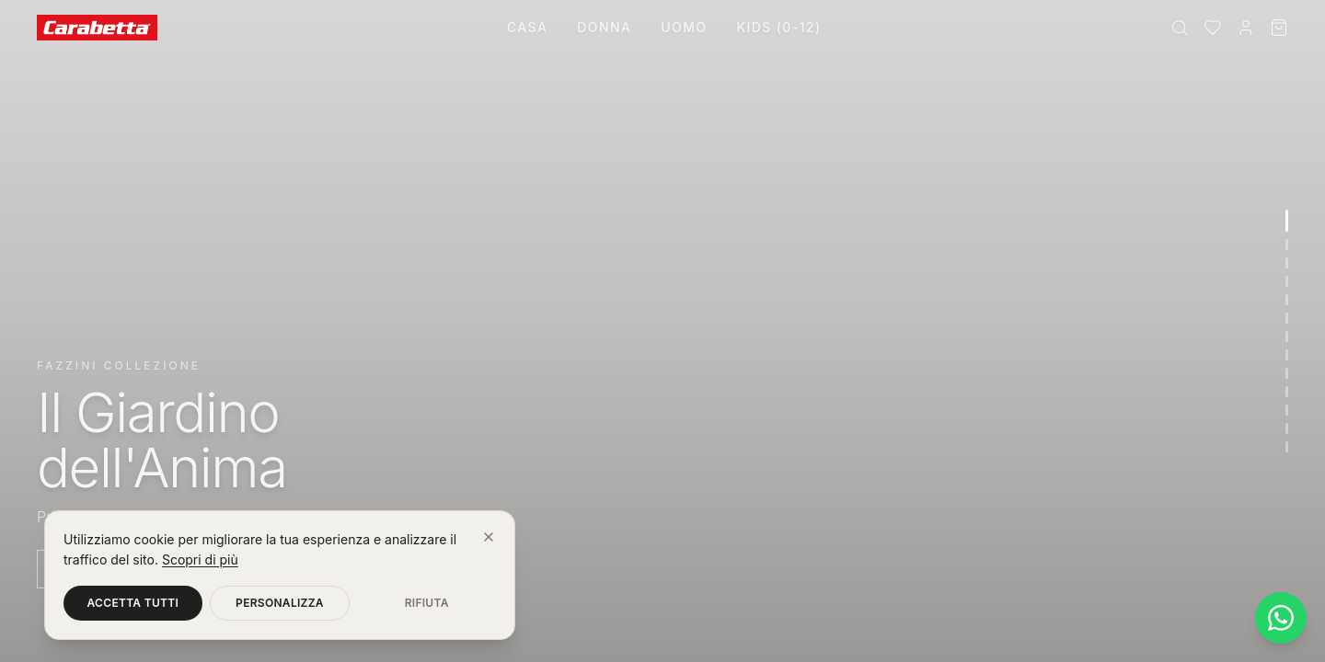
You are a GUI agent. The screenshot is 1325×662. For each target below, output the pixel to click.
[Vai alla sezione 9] (1286, 373)
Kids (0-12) (778, 27)
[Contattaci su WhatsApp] (1281, 618)
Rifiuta (427, 603)
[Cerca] (1179, 27)
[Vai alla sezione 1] (1286, 221)
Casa (527, 27)
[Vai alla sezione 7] (1286, 336)
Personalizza (280, 603)
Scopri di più (200, 559)
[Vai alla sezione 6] (1286, 318)
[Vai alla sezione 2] (1286, 244)
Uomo (684, 27)
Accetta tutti (133, 603)
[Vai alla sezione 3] (1286, 262)
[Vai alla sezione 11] (1286, 410)
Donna (604, 27)
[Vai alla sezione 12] (1286, 428)
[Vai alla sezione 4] (1286, 281)
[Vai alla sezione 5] (1286, 299)
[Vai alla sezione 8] (1286, 354)
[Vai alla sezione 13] (1286, 446)
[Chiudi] (488, 537)
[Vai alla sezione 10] (1286, 391)
